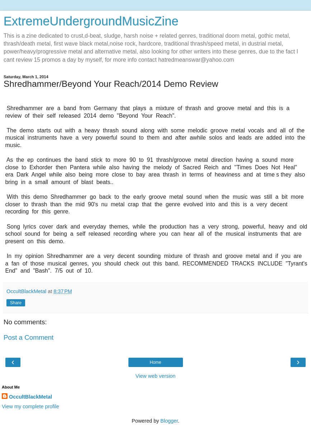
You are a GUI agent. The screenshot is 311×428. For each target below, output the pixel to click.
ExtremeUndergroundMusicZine (91, 21)
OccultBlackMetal (30, 397)
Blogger (169, 421)
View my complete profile (30, 406)
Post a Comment (28, 337)
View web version (156, 376)
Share (16, 302)
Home (155, 362)
